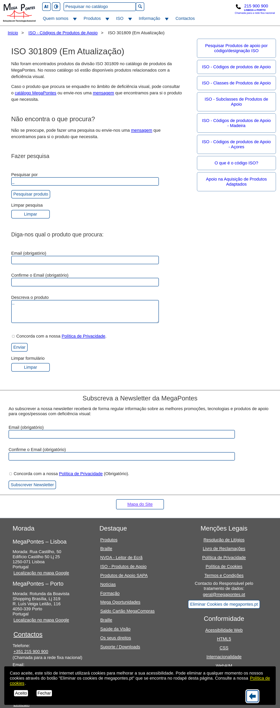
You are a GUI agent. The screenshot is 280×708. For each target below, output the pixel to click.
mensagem (103, 92)
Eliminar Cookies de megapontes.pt (224, 604)
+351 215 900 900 (30, 651)
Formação (110, 593)
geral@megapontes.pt (224, 594)
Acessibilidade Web (224, 630)
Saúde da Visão (115, 628)
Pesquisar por (85, 179)
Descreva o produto (85, 309)
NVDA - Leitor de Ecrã (121, 557)
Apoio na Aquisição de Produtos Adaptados (236, 182)
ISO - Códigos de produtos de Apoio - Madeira (236, 123)
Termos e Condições (223, 575)
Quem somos (55, 18)
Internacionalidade (224, 656)
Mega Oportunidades (120, 602)
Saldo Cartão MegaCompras (127, 611)
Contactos (185, 18)
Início (13, 32)
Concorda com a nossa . (59, 336)
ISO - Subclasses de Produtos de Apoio (236, 102)
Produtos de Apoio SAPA (124, 575)
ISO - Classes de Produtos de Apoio (236, 83)
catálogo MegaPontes (35, 92)
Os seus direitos (115, 637)
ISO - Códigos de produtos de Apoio (236, 66)
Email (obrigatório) (85, 257)
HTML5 (224, 638)
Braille (106, 548)
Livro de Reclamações (224, 548)
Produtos (92, 18)
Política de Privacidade (83, 336)
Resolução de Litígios (223, 539)
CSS (224, 647)
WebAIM (224, 665)
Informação (149, 18)
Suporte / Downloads (120, 646)
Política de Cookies (224, 566)
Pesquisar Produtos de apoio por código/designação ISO (236, 48)
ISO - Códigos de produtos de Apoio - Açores (236, 144)
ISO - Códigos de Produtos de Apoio (63, 32)
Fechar (44, 693)
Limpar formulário (30, 364)
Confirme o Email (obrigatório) (85, 279)
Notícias (108, 584)
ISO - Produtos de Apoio (123, 566)
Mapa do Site (140, 504)
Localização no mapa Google (41, 572)
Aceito (21, 693)
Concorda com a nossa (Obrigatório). (69, 473)
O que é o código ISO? (236, 163)
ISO (119, 18)
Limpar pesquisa (30, 210)
